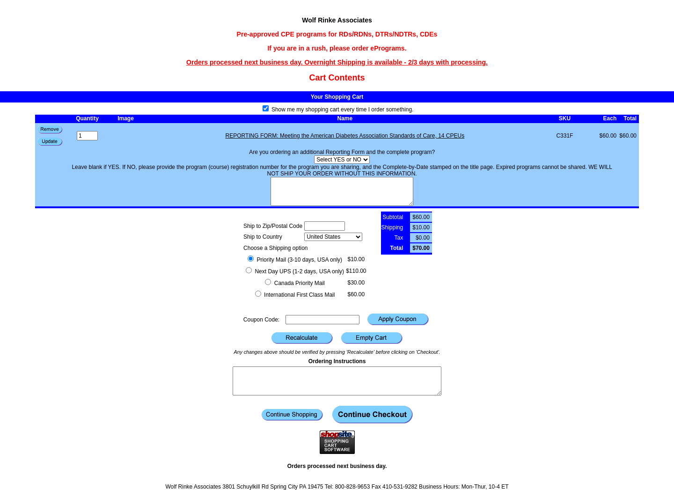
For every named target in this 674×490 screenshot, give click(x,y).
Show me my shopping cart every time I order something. (338, 109)
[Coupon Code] (322, 319)
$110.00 (356, 271)
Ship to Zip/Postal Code (272, 226)
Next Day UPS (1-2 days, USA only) (295, 271)
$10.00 (356, 259)
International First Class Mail (295, 295)
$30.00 (356, 282)
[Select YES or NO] (342, 159)
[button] (50, 142)
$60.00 (356, 294)
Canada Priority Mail (294, 283)
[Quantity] (87, 135)
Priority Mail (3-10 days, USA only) (295, 259)
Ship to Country (262, 237)
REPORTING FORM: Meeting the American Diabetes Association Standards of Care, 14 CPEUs (345, 135)
